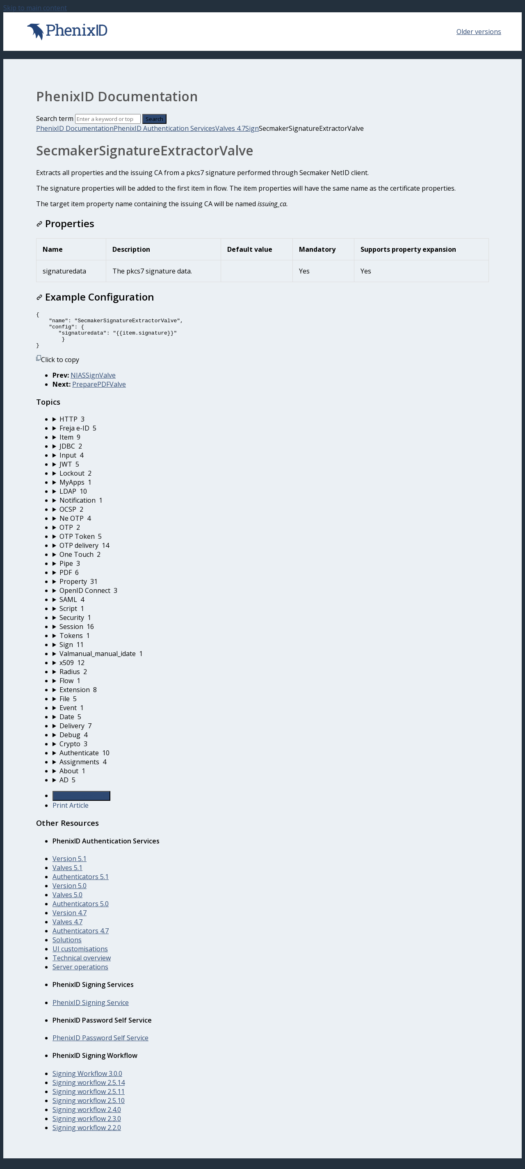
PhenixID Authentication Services (164, 128)
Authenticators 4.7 (80, 938)
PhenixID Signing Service (90, 1009)
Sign (252, 128)
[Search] (108, 119)
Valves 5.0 (67, 902)
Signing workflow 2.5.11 (88, 1098)
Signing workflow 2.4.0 (86, 1116)
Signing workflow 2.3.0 (86, 1125)
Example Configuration (95, 296)
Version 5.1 (69, 865)
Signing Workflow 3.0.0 (87, 1080)
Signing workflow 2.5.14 (88, 1089)
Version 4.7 (69, 920)
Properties (65, 223)
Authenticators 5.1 (80, 884)
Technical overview (81, 965)
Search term (54, 118)
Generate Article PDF (81, 803)
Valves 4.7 (230, 128)
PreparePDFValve (99, 391)
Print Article (70, 812)
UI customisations (80, 956)
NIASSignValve (93, 382)
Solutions (67, 947)
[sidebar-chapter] (270, 426)
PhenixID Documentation (75, 128)
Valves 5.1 (67, 875)
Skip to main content (35, 7)
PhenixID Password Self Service (100, 1045)
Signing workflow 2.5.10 (88, 1107)
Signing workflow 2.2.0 (86, 1134)
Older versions (479, 31)
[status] (262, 188)
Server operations (80, 974)
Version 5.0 (69, 893)
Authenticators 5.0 (80, 911)
